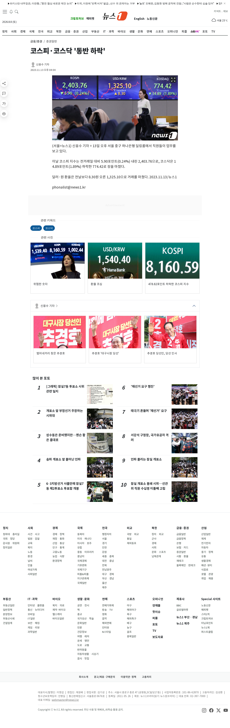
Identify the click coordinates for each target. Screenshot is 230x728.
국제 (80, 528)
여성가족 (32, 569)
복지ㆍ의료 (58, 605)
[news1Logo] (17, 695)
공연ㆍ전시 (83, 605)
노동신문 (152, 19)
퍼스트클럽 (207, 632)
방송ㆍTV (107, 609)
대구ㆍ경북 (108, 574)
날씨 (30, 561)
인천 (104, 547)
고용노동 (57, 552)
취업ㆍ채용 (207, 578)
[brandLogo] (115, 15)
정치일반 (7, 547)
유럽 (79, 547)
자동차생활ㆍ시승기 (87, 654)
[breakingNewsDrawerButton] (11, 11)
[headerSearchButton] (16, 11)
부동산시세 (9, 618)
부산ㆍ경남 (108, 578)
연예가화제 (108, 605)
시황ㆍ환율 (182, 556)
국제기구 (82, 569)
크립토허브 (77, 19)
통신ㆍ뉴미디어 (36, 609)
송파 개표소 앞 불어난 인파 (63, 459)
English (139, 19)
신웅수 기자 (42, 64)
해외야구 (131, 609)
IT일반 (31, 618)
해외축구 (131, 618)
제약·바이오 (59, 609)
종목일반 (131, 636)
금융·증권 (182, 528)
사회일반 (32, 574)
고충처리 (146, 677)
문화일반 (82, 623)
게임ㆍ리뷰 (34, 627)
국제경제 (82, 561)
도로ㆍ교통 (83, 645)
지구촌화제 (83, 578)
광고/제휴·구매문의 (104, 677)
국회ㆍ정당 (9, 538)
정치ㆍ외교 (158, 534)
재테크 (179, 561)
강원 (104, 552)
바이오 (56, 599)
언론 (79, 627)
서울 (104, 538)
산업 (204, 528)
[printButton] (4, 113)
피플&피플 (83, 574)
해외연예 (106, 623)
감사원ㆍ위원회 (11, 543)
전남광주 (106, 569)
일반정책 (7, 609)
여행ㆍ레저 (83, 636)
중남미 (80, 556)
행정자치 (106, 534)
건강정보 (82, 632)
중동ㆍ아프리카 (85, 552)
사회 (30, 528)
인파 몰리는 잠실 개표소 (146, 459)
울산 (104, 583)
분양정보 (7, 614)
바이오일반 (58, 618)
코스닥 (49, 228)
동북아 (80, 534)
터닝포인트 (207, 623)
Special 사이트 (211, 599)
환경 (30, 556)
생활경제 (206, 561)
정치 (5, 528)
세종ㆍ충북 (108, 556)
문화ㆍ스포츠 (159, 552)
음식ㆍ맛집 (83, 658)
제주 (104, 587)
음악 (104, 618)
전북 (104, 565)
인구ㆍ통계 (58, 547)
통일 (129, 538)
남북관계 (156, 556)
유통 (203, 556)
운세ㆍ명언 (83, 640)
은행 (178, 543)
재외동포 (131, 543)
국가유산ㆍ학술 (85, 618)
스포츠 (131, 599)
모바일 (31, 614)
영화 (104, 614)
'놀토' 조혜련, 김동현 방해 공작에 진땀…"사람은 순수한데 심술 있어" (162, 3)
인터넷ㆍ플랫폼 (36, 605)
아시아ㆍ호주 (84, 543)
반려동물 (82, 649)
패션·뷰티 (206, 565)
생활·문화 (83, 599)
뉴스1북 (205, 627)
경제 (55, 528)
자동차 (204, 547)
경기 (104, 543)
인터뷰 (105, 627)
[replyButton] (4, 93)
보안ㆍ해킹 (34, 623)
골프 (129, 632)
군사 (154, 538)
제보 (225, 11)
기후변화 (82, 565)
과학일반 (32, 632)
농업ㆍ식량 (58, 556)
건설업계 (7, 623)
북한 (154, 528)
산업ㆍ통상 (58, 543)
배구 (129, 623)
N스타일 (106, 632)
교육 (30, 543)
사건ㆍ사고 (34, 534)
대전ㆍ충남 (108, 561)
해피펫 (90, 19)
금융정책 (181, 538)
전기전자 (206, 543)
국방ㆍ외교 (133, 534)
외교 (129, 528)
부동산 (7, 599)
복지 (30, 547)
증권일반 (181, 552)
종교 (79, 614)
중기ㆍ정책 (207, 552)
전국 (104, 528)
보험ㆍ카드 (182, 547)
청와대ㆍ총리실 (11, 534)
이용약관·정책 (128, 677)
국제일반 (82, 583)
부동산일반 (9, 605)
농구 (129, 627)
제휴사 (180, 599)
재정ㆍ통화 (58, 538)
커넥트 (217, 11)
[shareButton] (4, 83)
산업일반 (206, 534)
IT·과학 (33, 599)
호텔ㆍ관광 (207, 574)
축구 (129, 614)
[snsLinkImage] (204, 710)
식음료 (204, 569)
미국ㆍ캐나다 (84, 538)
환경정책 (57, 561)
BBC (178, 605)
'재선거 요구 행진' (143, 386)
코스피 (36, 228)
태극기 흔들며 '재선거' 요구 (149, 411)
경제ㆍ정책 (58, 534)
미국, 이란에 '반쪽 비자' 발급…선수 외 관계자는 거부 (91, 3)
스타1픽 (205, 614)
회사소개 (83, 677)
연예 (104, 599)
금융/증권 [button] (36, 41)
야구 (129, 605)
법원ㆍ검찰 (34, 538)
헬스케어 (57, 614)
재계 (203, 538)
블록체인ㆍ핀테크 (185, 565)
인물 (30, 565)
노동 (30, 552)
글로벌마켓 (182, 609)
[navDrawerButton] (5, 12)
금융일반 (181, 534)
